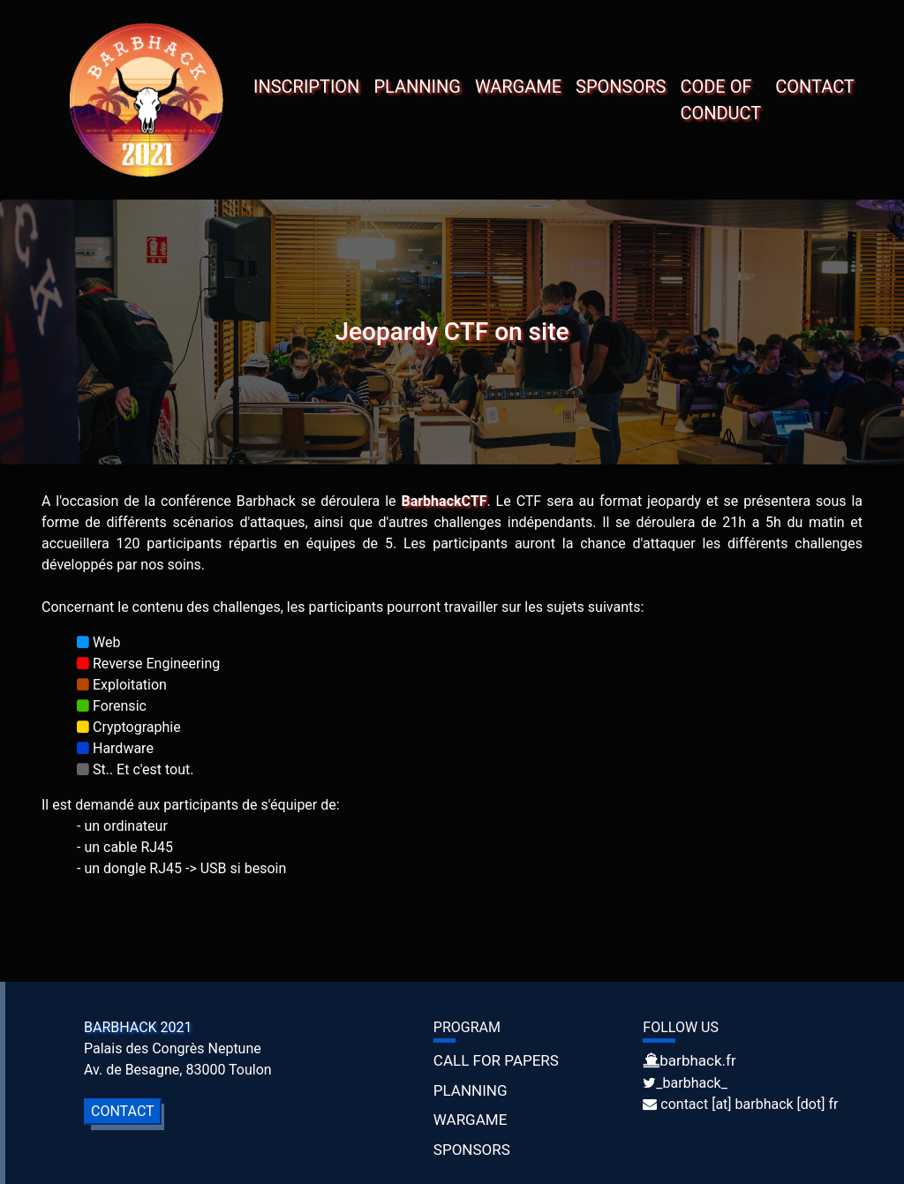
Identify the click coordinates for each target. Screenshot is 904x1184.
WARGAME (518, 86)
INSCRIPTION (306, 86)
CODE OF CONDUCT (720, 100)
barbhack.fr (697, 1060)
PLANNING (417, 86)
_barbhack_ (691, 1083)
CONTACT (815, 86)
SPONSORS (621, 86)
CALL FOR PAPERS (496, 1060)
